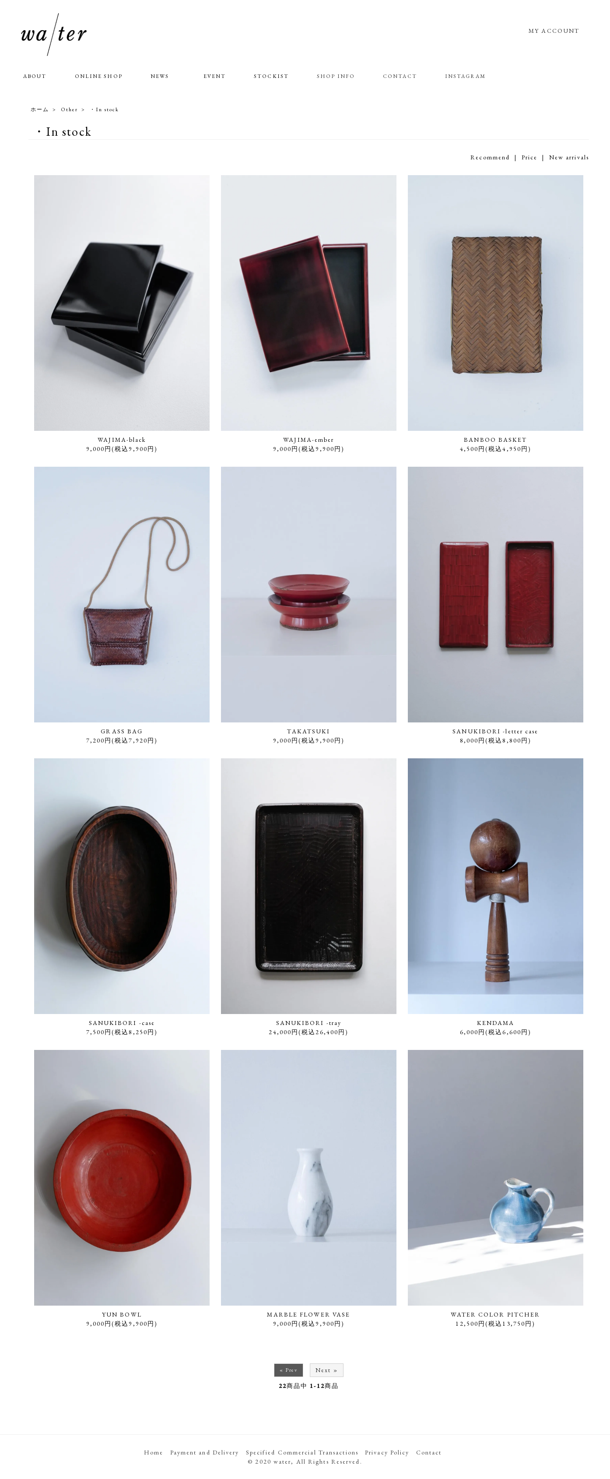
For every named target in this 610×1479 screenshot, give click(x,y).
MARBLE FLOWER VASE (308, 1314)
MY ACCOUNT (554, 31)
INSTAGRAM (465, 76)
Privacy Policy (387, 1452)
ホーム (40, 109)
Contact (429, 1452)
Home (153, 1452)
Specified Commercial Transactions (302, 1452)
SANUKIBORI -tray (309, 1023)
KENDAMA (496, 1023)
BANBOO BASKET (495, 440)
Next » (327, 1370)
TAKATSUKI (308, 731)
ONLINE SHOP (99, 76)
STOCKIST (271, 76)
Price (530, 157)
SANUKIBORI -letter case (495, 731)
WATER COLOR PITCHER (495, 1314)
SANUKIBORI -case (122, 1023)
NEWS (160, 76)
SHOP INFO (336, 76)
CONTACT (400, 76)
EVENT (214, 76)
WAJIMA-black (122, 440)
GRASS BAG (122, 731)
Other (69, 109)
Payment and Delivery (204, 1452)
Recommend (490, 157)
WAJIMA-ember (308, 440)
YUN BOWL (122, 1314)
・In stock (104, 109)
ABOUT (35, 76)
